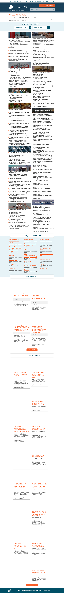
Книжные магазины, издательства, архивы (43, 86)
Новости (32, 1)
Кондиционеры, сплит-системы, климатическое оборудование (20, 182)
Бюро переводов (37, 43)
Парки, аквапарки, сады (38, 93)
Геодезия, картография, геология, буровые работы (18, 176)
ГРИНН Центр (27, 261)
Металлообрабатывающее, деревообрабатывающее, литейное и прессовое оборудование (43, 151)
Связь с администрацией (44, 590)
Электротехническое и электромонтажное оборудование (42, 193)
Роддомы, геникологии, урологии (17, 78)
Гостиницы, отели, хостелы (39, 80)
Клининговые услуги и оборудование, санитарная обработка (17, 216)
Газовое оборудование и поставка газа (42, 121)
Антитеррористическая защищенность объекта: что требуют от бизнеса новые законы (39, 513)
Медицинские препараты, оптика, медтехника (20, 77)
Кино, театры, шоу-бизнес (39, 84)
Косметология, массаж (14, 75)
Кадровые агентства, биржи (15, 97)
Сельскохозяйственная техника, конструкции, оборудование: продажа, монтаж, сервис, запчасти (43, 172)
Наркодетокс (43, 244)
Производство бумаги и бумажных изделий (43, 169)
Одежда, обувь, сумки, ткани (16, 50)
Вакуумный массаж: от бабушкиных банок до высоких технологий (39, 428)
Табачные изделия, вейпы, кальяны (41, 96)
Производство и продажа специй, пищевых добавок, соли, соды (19, 134)
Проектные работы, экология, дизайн (18, 193)
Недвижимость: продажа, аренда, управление (19, 188)
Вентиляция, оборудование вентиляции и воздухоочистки (18, 172)
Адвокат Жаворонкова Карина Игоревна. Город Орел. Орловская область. (15, 249)
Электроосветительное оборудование (42, 191)
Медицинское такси (45, 260)
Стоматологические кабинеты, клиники (18, 80)
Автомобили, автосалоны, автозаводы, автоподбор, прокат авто (41, 208)
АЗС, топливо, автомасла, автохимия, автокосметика (41, 215)
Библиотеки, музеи (37, 75)
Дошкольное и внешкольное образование (19, 95)
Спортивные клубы (37, 94)
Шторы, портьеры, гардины (15, 58)
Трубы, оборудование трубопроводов (41, 180)
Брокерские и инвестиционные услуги (42, 41)
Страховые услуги (37, 59)
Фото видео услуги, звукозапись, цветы (18, 226)
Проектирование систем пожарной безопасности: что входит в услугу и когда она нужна (39, 486)
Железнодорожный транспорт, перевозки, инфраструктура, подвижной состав (42, 218)
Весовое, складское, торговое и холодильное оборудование (43, 116)
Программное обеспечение (39, 56)
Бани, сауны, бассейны (38, 74)
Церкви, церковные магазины (40, 106)
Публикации (38, 1)
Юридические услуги (38, 64)
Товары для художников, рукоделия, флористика (41, 100)
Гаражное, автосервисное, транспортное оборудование (42, 123)
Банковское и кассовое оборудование (42, 114)
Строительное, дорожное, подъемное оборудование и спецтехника (41, 175)
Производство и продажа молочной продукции (19, 118)
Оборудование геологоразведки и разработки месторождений (43, 162)
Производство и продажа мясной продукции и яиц (19, 124)
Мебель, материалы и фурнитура (17, 49)
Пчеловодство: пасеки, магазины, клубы (18, 136)
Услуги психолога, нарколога (16, 84)
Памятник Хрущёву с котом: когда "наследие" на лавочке (21, 295)
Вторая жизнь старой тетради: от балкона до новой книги (21, 374)
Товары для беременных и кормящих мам (19, 81)
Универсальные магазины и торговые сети (19, 53)
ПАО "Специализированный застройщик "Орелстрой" (30, 255)
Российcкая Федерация (13, 244)
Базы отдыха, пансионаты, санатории (41, 72)
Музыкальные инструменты (39, 87)
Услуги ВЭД (36, 60)
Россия (10, 1)
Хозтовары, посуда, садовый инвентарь (18, 56)
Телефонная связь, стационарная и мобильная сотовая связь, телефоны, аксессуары (19, 163)
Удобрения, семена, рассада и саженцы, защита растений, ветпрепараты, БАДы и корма (19, 144)
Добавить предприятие (47, 5)
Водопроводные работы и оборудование (18, 174)
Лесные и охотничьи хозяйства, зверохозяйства (16, 110)
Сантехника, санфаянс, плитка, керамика (18, 197)
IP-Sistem (11, 264)
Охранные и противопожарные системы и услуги (42, 49)
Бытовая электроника (14, 40)
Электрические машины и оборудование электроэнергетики (42, 189)
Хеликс (26, 249)
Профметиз (12, 268)
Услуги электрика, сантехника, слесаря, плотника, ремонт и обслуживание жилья (19, 224)
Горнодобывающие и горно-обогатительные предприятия (42, 126)
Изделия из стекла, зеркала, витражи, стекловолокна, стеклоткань (41, 133)
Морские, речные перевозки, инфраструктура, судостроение (43, 226)
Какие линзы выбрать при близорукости (38, 455)
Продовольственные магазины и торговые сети (19, 113)
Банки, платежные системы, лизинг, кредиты (43, 40)
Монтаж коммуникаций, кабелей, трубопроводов (16, 186)
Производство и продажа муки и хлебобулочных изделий (16, 121)
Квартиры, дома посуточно (39, 83)
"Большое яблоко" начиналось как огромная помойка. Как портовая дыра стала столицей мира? (39, 329)
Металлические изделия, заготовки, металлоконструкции (41, 148)
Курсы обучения (13, 98)
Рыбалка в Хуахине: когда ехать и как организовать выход (38, 403)
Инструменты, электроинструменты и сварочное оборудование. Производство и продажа (42, 136)
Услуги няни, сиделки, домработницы (18, 222)
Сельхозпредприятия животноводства (18, 140)
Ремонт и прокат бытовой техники (17, 218)
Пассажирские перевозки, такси (40, 231)
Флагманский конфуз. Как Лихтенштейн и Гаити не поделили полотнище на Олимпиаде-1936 (21, 328)
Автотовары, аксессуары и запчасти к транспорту (41, 212)
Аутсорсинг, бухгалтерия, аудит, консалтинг (43, 38)
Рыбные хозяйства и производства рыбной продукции (19, 138)
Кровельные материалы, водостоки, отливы (19, 184)
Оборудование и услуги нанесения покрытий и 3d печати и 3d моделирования (43, 164)
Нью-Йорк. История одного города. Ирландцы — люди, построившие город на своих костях (38, 297)
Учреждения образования (15, 100)
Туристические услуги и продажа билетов (42, 102)
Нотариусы (36, 47)
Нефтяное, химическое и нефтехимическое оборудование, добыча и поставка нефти (42, 156)
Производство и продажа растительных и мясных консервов (18, 128)
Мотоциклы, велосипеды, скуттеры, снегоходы (43, 229)
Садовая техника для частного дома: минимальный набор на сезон (39, 375)
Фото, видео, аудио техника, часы (17, 55)
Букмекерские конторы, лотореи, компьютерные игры (40, 78)
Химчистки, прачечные (14, 228)
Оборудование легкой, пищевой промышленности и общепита (40, 167)
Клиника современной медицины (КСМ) (30, 244)
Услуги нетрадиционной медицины (17, 83)
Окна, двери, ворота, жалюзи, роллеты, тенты (19, 190)
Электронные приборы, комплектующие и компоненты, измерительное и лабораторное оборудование (43, 197)
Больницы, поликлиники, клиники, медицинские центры (17, 69)
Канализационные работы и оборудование (19, 180)
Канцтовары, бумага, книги (15, 43)
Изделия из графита (38, 131)
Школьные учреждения (14, 101)
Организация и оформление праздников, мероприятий (42, 91)
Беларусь (16, 1)
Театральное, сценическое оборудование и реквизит (42, 178)
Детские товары (13, 71)
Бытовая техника (14, 38)
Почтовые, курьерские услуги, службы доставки (20, 153)
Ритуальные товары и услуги (16, 219)
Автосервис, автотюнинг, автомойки (41, 210)
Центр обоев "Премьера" (30, 265)
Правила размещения (26, 590)
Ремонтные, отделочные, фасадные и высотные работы (17, 195)
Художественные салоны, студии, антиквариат (43, 104)
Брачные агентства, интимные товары (18, 209)
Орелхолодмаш (13, 260)
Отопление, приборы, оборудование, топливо (19, 191)
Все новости (32, 349)
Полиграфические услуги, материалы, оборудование (41, 52)
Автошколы (12, 94)
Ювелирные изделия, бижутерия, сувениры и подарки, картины (19, 60)
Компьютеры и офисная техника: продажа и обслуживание (19, 45)
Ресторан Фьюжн (44, 239)
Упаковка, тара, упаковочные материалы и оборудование (42, 182)
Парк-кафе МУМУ (29, 239)
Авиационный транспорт (39, 206)
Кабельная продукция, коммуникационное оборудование (42, 140)
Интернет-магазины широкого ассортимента (19, 41)
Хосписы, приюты (13, 86)
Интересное (45, 1)
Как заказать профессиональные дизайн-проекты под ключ (20, 546)
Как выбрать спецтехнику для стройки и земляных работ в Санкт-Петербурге (21, 429)
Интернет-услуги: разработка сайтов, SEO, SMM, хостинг (43, 45)
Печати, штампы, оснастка (39, 54)
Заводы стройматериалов (15, 178)
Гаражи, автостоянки (38, 220)
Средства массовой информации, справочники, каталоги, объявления (20, 158)
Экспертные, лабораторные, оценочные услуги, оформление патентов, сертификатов (43, 62)
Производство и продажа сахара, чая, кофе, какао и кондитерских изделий (19, 131)
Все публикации (32, 585)
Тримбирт (11, 255)
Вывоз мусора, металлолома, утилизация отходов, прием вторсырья (18, 211)
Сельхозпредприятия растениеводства (18, 141)
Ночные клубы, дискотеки (39, 89)
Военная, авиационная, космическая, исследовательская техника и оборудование (43, 119)
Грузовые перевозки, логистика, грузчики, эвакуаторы (42, 222)
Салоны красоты (13, 221)
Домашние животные (14, 213)
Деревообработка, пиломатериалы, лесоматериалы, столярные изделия (41, 129)
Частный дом (43, 268)
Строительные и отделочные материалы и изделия (18, 199)
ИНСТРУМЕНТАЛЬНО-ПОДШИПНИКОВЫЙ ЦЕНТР (14, 241)
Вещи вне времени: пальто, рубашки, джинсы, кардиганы (38, 545)
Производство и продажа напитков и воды (19, 126)
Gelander (42, 264)
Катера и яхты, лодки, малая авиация (41, 224)
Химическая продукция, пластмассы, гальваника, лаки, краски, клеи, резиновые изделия (42, 186)
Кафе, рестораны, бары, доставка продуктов (43, 81)
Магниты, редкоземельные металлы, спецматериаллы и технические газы (41, 145)
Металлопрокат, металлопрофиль (41, 154)
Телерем (26, 270)
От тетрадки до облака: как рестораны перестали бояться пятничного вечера (21, 486)
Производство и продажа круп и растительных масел (19, 116)
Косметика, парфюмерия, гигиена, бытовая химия (18, 73)
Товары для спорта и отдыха (39, 97)
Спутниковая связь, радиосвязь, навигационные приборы (16, 156)
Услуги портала (35, 590)
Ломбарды (12, 47)
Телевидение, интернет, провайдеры (17, 160)
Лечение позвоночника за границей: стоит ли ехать (39, 572)
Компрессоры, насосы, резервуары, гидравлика (43, 142)
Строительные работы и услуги (16, 201)
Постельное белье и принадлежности (18, 52)
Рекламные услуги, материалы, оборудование (43, 57)
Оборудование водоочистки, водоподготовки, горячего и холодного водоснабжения (43, 159)
